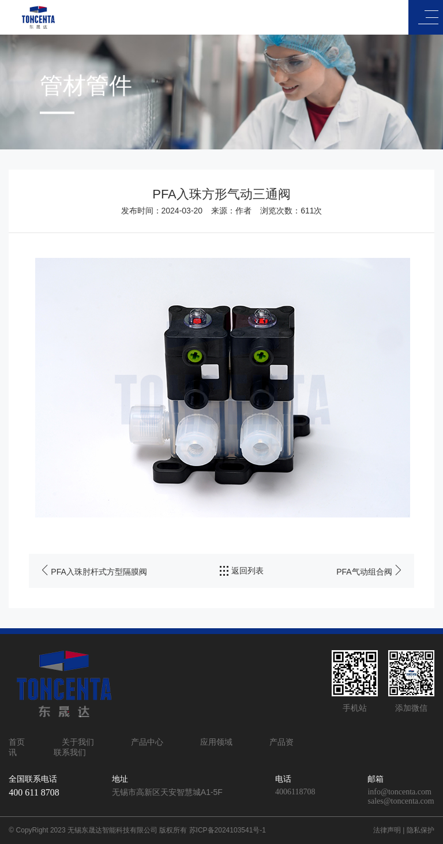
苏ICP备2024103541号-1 (227, 830)
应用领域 (216, 742)
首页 (17, 742)
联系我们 (70, 752)
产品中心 (147, 742)
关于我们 (78, 742)
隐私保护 (420, 830)
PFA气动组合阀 (364, 571)
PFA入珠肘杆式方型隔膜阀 (99, 571)
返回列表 (242, 571)
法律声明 (387, 830)
